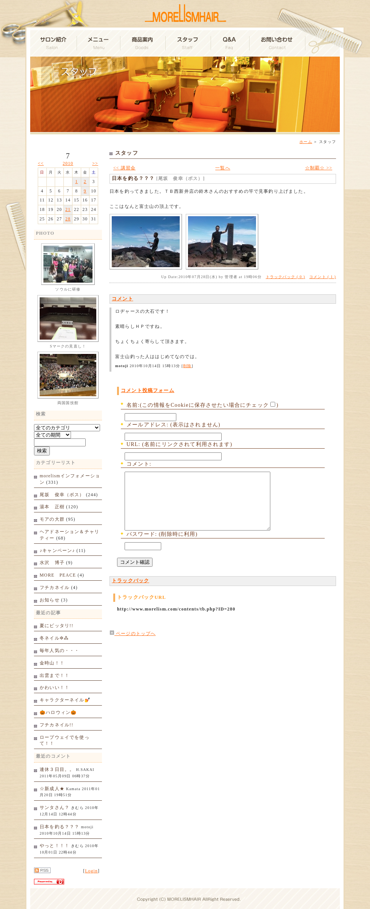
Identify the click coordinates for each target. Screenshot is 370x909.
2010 (68, 163)
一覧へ (222, 168)
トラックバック (130, 592)
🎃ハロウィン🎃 (58, 712)
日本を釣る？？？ (59, 826)
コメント (122, 298)
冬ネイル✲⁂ (54, 638)
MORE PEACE (58, 575)
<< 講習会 (124, 168)
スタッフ (188, 43)
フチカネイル (54, 587)
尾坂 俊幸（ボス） (62, 494)
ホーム (305, 142)
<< (41, 163)
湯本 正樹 (52, 506)
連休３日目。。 (57, 769)
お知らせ (50, 600)
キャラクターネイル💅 (65, 700)
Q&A (230, 43)
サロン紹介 (53, 43)
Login (91, 871)
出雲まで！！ (54, 675)
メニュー (99, 43)
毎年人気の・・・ (59, 650)
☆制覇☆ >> (318, 168)
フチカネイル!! (56, 725)
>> (95, 163)
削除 (187, 366)
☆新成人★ (52, 788)
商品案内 (143, 43)
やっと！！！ (54, 845)
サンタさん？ (54, 807)
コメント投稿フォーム (147, 390)
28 (68, 219)
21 (68, 209)
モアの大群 (52, 519)
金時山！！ (52, 663)
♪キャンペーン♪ (57, 550)
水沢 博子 (52, 562)
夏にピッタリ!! (56, 625)
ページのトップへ (132, 645)
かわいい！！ (54, 687)
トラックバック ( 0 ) (285, 277)
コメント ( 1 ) (322, 277)
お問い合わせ (278, 43)
